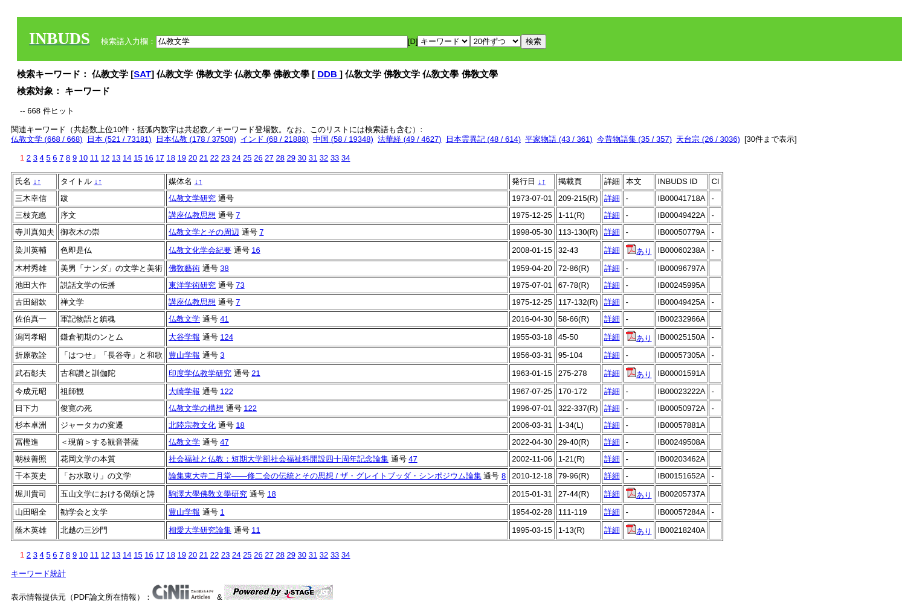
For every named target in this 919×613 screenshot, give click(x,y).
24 (236, 157)
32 (324, 157)
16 (148, 157)
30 (302, 157)
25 (247, 157)
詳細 (612, 198)
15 (138, 157)
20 (193, 157)
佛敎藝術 (184, 268)
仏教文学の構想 (196, 408)
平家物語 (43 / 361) (558, 139)
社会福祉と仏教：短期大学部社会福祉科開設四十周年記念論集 (279, 458)
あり (639, 251)
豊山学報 (184, 355)
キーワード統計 (38, 573)
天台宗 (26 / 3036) (708, 139)
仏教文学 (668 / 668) (47, 139)
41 (224, 318)
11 (94, 157)
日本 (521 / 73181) (119, 139)
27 (269, 157)
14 (127, 157)
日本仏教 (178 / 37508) (196, 139)
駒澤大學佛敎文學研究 (208, 493)
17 (159, 157)
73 (240, 285)
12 (105, 157)
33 (335, 157)
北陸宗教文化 (192, 425)
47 (224, 441)
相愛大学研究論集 (200, 530)
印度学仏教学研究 (200, 373)
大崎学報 (184, 391)
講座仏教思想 (192, 215)
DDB (328, 74)
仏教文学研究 (192, 198)
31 (313, 157)
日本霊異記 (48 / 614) (483, 139)
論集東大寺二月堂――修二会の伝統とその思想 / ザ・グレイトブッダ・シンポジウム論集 (325, 475)
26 (258, 157)
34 (345, 157)
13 (116, 157)
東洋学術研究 (192, 285)
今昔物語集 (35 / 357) (634, 139)
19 (182, 157)
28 (280, 157)
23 (225, 157)
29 (291, 157)
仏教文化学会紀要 (200, 250)
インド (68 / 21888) (274, 139)
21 (203, 157)
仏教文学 (184, 318)
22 (214, 157)
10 (83, 157)
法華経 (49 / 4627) (410, 139)
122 (226, 391)
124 (226, 336)
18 (170, 157)
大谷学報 (184, 336)
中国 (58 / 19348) (343, 139)
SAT (142, 74)
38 (224, 268)
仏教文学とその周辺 (204, 232)
